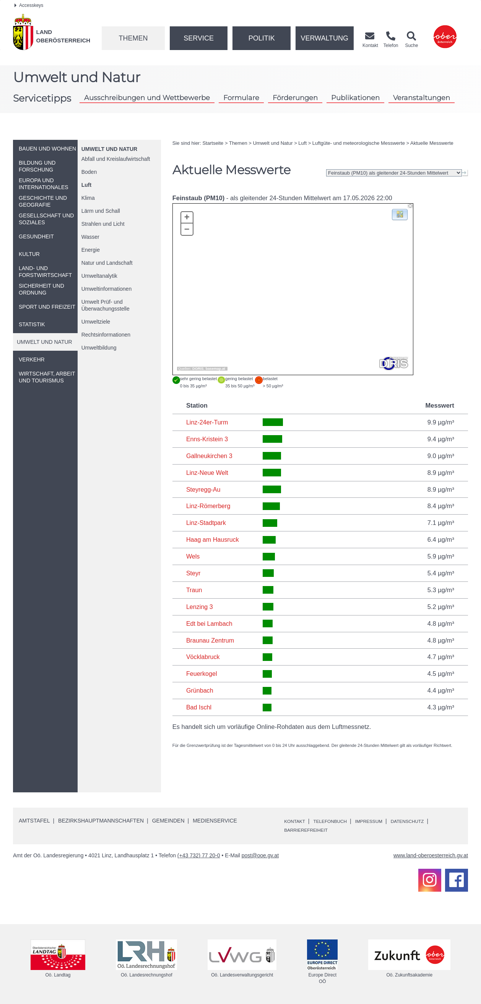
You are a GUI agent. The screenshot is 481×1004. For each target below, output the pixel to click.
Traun (194, 589)
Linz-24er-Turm (207, 422)
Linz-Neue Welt (207, 472)
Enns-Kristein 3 (207, 439)
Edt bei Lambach (210, 623)
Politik (262, 38)
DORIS (198, 369)
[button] (400, 214)
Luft (86, 185)
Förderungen (295, 98)
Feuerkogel (202, 673)
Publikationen (355, 98)
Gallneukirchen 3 (210, 455)
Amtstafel (34, 821)
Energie (90, 250)
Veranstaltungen (421, 98)
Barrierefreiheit (310, 830)
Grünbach (200, 690)
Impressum (382, 821)
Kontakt (296, 821)
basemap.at (215, 369)
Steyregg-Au (203, 489)
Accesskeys (29, 5)
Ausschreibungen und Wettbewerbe (147, 98)
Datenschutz (425, 821)
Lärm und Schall (100, 211)
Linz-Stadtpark (206, 522)
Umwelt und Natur (109, 149)
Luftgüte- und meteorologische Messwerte (358, 143)
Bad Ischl (199, 707)
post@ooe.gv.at (260, 855)
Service (199, 38)
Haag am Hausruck (213, 539)
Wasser (90, 237)
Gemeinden (168, 821)
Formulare (241, 98)
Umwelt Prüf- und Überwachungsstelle (105, 305)
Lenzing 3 (200, 606)
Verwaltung (324, 38)
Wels (193, 556)
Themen (133, 38)
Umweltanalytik (99, 276)
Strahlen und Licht (103, 224)
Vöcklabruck (203, 656)
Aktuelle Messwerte (431, 143)
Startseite (212, 143)
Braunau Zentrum (210, 640)
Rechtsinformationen (105, 335)
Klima (88, 198)
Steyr (193, 573)
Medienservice (215, 821)
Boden (89, 172)
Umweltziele (95, 322)
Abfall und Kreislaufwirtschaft (115, 159)
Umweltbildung (99, 348)
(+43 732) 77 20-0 (198, 855)
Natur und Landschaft (107, 263)
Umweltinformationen (106, 289)
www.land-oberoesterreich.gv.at (430, 855)
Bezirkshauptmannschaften (101, 821)
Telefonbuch (337, 821)
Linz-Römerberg (208, 505)
